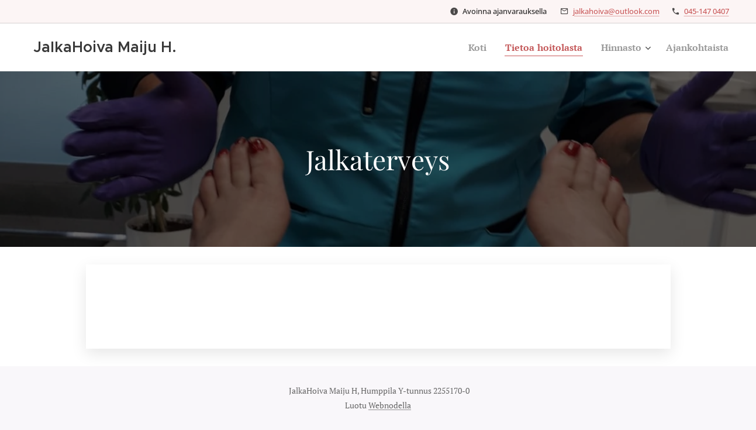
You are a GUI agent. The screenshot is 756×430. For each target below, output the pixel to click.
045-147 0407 (706, 11)
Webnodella (389, 405)
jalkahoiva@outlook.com (616, 11)
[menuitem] (463, 47)
